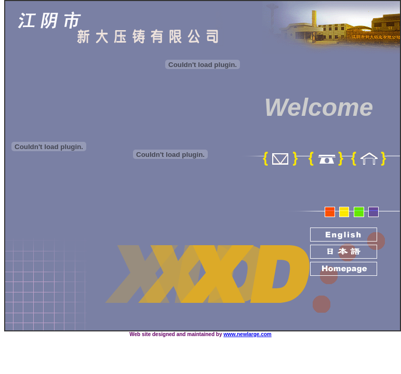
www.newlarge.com (247, 334)
